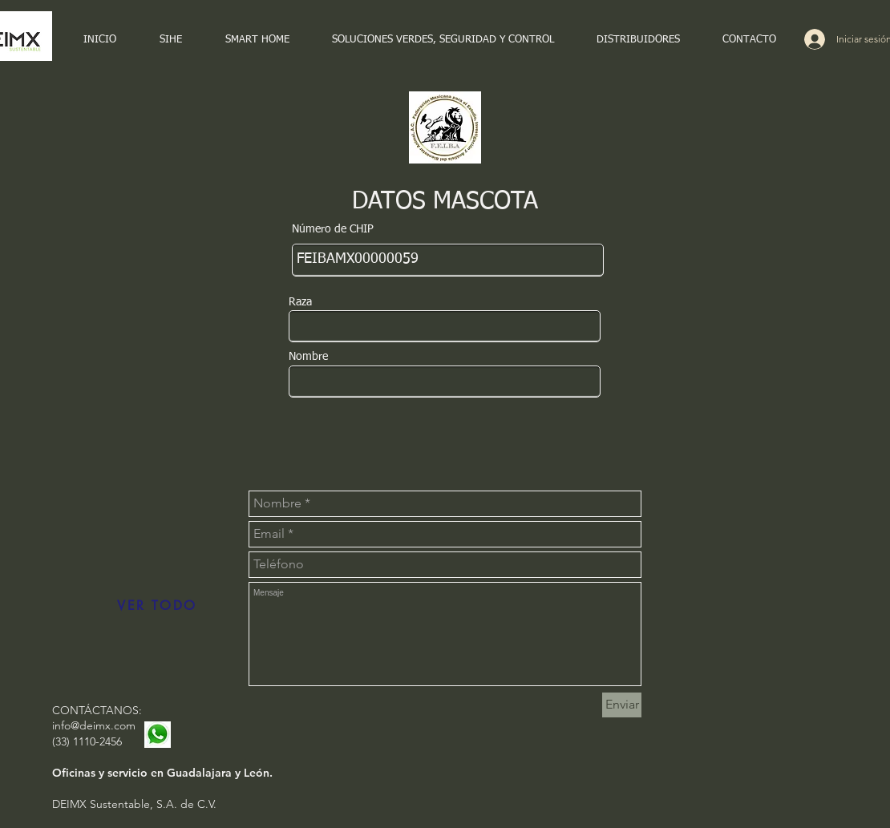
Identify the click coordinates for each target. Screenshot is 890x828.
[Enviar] (621, 705)
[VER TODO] (157, 606)
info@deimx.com (94, 725)
